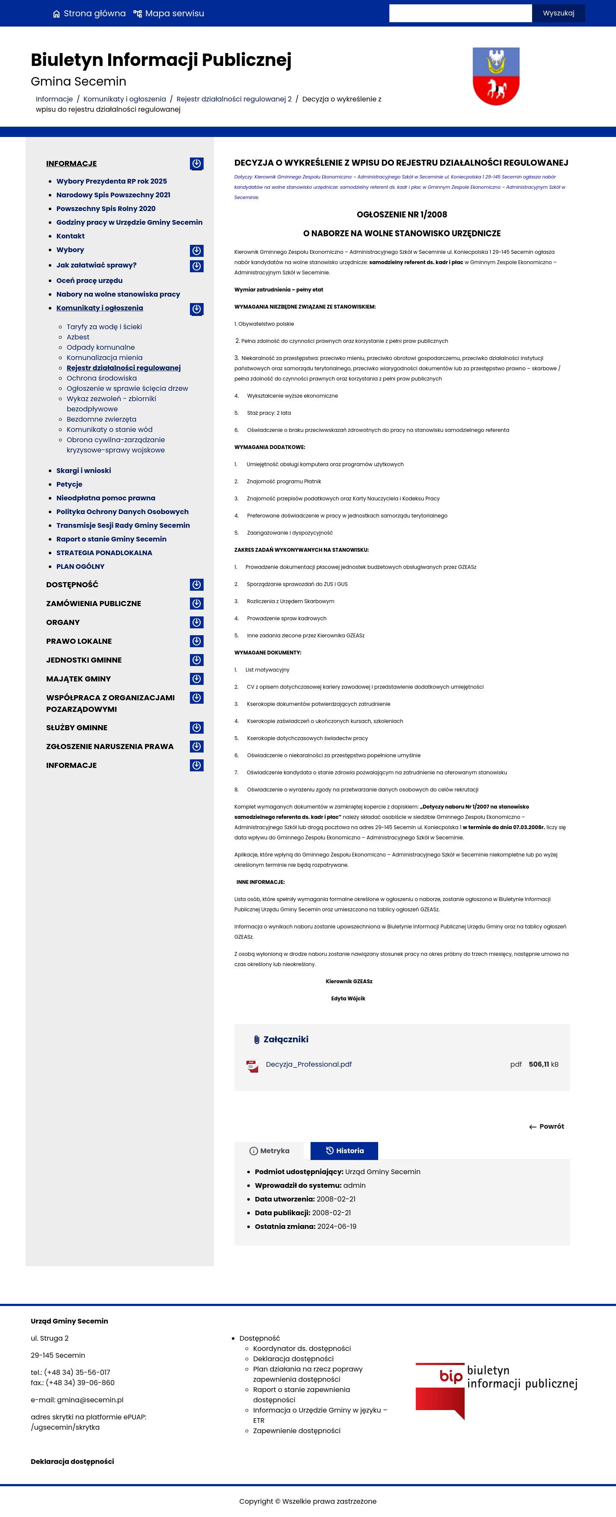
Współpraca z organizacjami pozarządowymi (110, 703)
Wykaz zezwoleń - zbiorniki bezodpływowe (111, 404)
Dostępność (72, 584)
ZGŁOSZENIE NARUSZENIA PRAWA (110, 746)
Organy (63, 622)
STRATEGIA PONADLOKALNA (104, 553)
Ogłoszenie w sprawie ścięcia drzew (127, 388)
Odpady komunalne (101, 347)
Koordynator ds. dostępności (302, 1348)
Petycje (69, 484)
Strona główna (88, 13)
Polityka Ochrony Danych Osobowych (122, 512)
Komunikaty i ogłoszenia (124, 99)
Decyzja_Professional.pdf (309, 1064)
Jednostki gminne (84, 659)
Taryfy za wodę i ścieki (104, 327)
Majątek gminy (78, 678)
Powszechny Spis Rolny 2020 (106, 209)
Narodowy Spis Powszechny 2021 (113, 195)
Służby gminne (76, 727)
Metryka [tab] (269, 1151)
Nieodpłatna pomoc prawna (105, 498)
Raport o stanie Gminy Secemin (111, 539)
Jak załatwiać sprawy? (96, 265)
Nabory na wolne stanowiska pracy (118, 294)
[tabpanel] (402, 1203)
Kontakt (70, 236)
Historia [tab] (344, 1151)
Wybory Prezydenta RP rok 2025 (111, 181)
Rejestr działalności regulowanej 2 (234, 99)
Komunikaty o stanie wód (110, 429)
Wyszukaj (559, 13)
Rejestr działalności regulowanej (124, 368)
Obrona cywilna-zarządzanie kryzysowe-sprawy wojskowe (116, 445)
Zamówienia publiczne (93, 603)
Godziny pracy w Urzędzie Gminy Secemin (129, 222)
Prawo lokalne (79, 641)
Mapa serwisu (168, 13)
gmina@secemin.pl (90, 1400)
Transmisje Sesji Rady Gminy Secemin (123, 525)
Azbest (78, 337)
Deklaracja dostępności (293, 1359)
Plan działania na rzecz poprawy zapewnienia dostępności (308, 1374)
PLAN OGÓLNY (80, 566)
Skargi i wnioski (83, 471)
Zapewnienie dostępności (297, 1431)
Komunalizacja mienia (105, 358)
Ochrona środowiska (102, 378)
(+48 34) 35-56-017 (77, 1372)
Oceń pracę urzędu (89, 281)
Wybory (70, 250)
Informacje (54, 99)
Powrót (546, 1127)
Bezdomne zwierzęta (101, 419)
